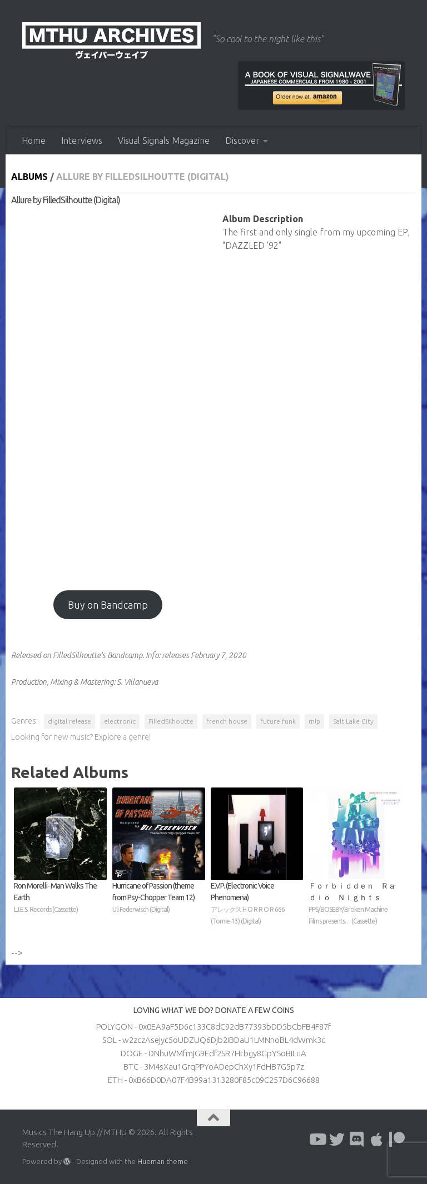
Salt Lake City (353, 721)
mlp (314, 721)
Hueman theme (162, 1161)
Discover (242, 141)
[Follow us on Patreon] (397, 1139)
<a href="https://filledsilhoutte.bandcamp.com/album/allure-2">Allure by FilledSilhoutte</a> (108, 392)
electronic (120, 721)
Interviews (81, 141)
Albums (29, 177)
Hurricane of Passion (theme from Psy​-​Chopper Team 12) (158, 898)
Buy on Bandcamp (108, 604)
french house (226, 721)
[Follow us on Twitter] (337, 1139)
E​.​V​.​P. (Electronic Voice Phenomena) (257, 904)
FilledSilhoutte (170, 721)
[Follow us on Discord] (357, 1139)
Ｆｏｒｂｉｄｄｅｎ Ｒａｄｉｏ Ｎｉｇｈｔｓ (355, 904)
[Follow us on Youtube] (317, 1139)
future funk (278, 721)
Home (34, 141)
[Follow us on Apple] (377, 1139)
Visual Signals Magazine (164, 141)
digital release (69, 721)
